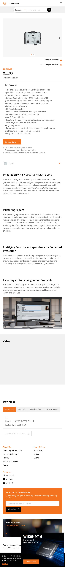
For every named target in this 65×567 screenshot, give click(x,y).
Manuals (22, 409)
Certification (35, 409)
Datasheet (9, 409)
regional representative (27, 150)
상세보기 (5, 564)
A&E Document (51, 409)
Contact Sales (12, 142)
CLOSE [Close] (60, 536)
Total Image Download (51, 64)
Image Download (53, 60)
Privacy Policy (33, 495)
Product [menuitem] (18, 10)
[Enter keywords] (37, 9)
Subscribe (13, 509)
